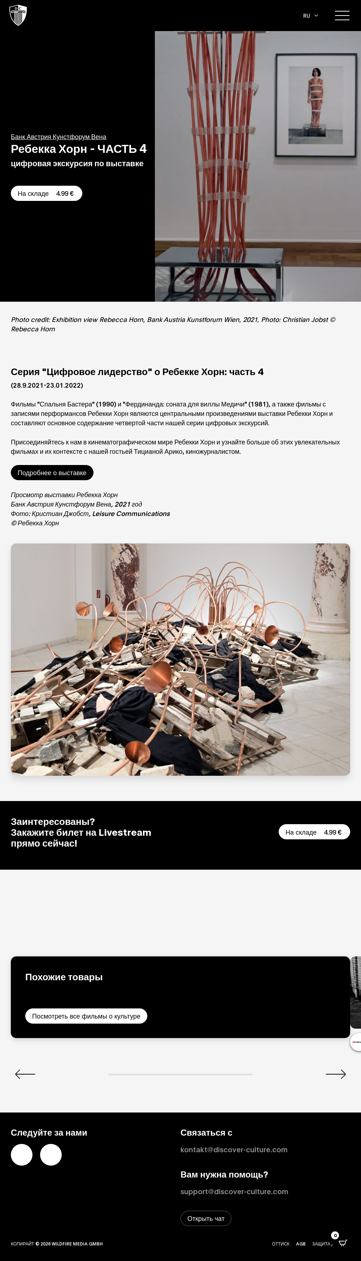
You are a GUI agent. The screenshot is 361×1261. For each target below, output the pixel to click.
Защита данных (331, 1243)
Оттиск (281, 1243)
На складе (46, 193)
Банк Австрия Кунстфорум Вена (58, 136)
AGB (301, 1243)
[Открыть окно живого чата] (205, 1218)
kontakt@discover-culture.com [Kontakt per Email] (234, 1149)
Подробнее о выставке (52, 472)
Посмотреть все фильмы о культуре (86, 1015)
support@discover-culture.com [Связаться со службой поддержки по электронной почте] (234, 1191)
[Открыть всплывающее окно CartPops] (343, 1243)
